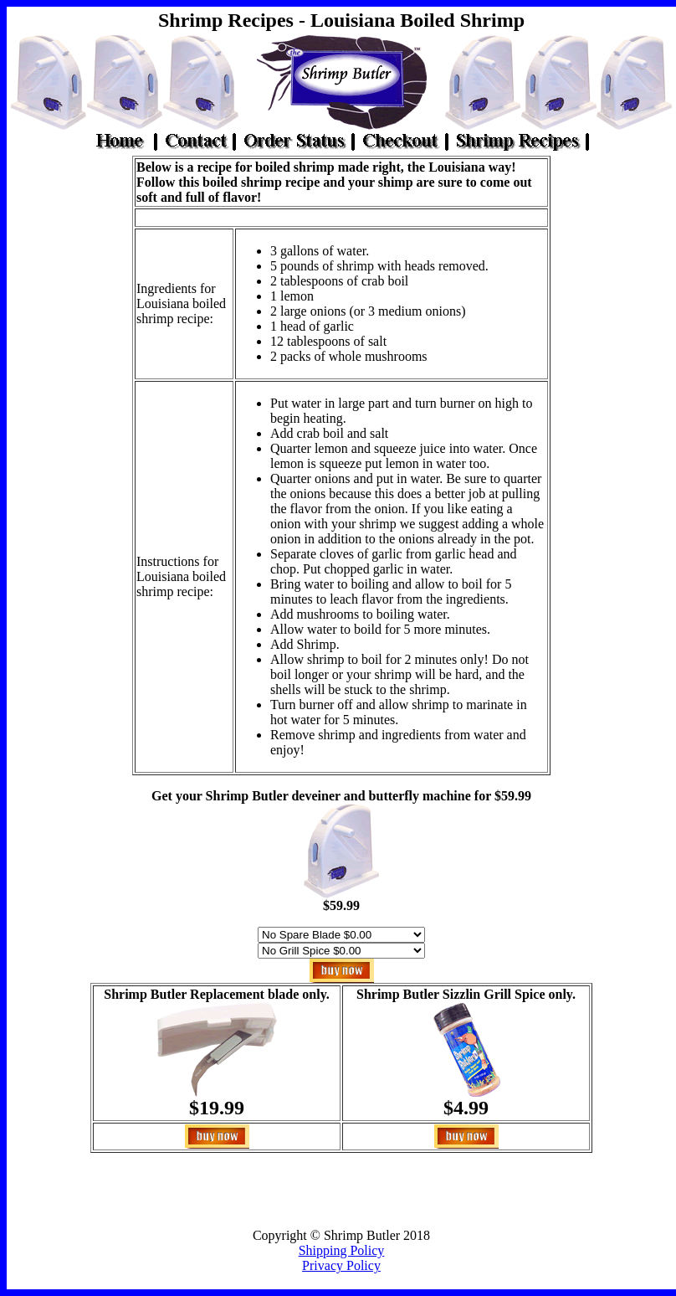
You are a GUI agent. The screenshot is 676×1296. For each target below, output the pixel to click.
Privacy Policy (341, 1265)
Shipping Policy (342, 1250)
